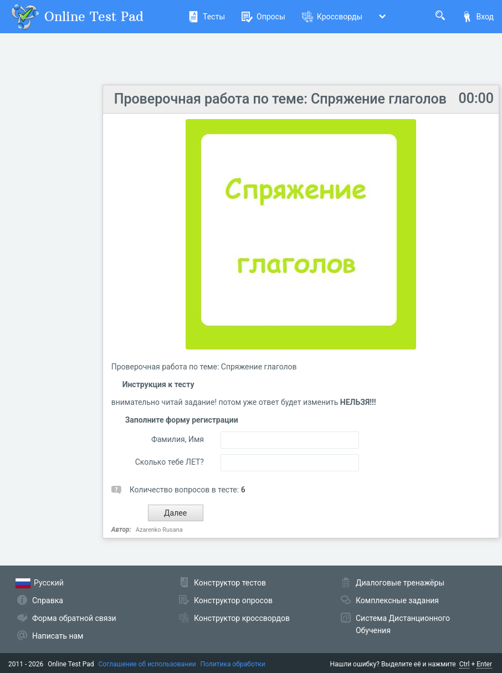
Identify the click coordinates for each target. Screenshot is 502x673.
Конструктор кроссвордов (242, 618)
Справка (47, 600)
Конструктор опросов (233, 600)
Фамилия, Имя (177, 439)
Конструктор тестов (230, 582)
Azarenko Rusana (159, 529)
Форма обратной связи (74, 618)
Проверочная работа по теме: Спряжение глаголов (280, 99)
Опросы (263, 16)
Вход (478, 16)
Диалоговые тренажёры (400, 582)
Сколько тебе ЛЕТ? (169, 462)
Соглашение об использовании (147, 664)
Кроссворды (332, 16)
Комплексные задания (397, 600)
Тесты (206, 16)
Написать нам (57, 635)
